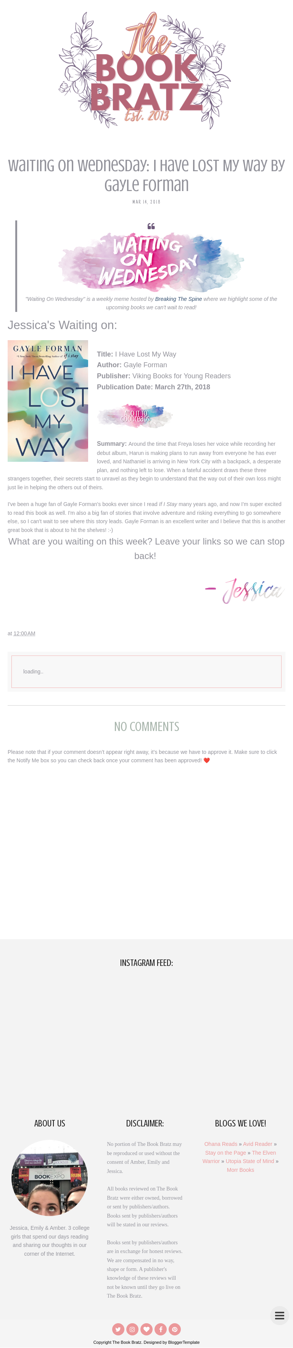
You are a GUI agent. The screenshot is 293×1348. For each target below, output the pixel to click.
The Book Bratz (127, 1342)
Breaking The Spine (178, 299)
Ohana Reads (220, 1144)
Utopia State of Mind (250, 1161)
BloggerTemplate (184, 1342)
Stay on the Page (225, 1153)
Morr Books (240, 1170)
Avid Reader (257, 1144)
